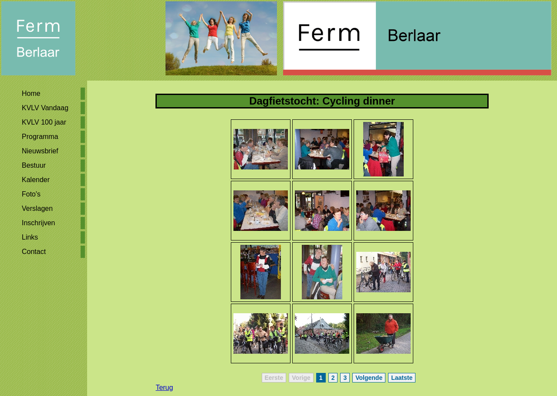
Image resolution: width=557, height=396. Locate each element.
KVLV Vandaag (45, 108)
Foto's (31, 194)
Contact (34, 251)
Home (31, 93)
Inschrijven (38, 223)
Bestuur (34, 165)
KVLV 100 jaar (44, 122)
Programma (40, 136)
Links (30, 237)
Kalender (36, 179)
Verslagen (37, 208)
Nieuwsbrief (40, 151)
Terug (164, 387)
